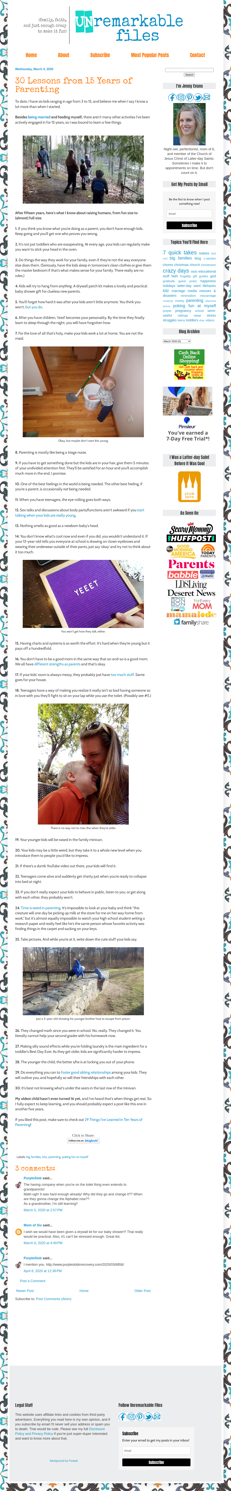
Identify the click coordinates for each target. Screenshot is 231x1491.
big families (33, 1157)
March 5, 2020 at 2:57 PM (43, 1210)
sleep (197, 315)
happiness (208, 281)
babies (204, 253)
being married (39, 117)
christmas (181, 265)
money (179, 300)
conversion (208, 265)
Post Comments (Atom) (53, 1299)
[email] (189, 214)
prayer (167, 310)
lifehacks (209, 286)
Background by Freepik (64, 1460)
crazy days (176, 271)
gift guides (200, 276)
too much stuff (122, 674)
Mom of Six (33, 1225)
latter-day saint (189, 286)
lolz (44, 1157)
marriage (178, 291)
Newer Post (25, 1291)
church (195, 265)
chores (168, 265)
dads (194, 271)
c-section (210, 258)
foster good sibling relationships (86, 1072)
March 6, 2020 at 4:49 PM (43, 1243)
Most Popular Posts (150, 55)
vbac (202, 320)
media (192, 291)
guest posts (187, 281)
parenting (54, 1157)
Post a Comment (32, 1281)
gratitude (169, 281)
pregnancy (183, 311)
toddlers (192, 320)
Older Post (142, 1291)
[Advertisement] (83, 1333)
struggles (170, 320)
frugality (185, 276)
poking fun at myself (75, 1157)
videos (210, 320)
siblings (183, 315)
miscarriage (208, 295)
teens (181, 320)
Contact (197, 55)
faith (174, 276)
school (199, 310)
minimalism (188, 295)
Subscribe (100, 55)
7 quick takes (180, 253)
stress (211, 315)
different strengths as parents (57, 664)
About (63, 55)
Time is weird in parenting (41, 908)
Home (31, 55)
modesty (168, 300)
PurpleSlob (33, 1178)
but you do (33, 307)
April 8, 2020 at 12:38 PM (43, 1271)
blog (198, 258)
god (213, 276)
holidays (169, 286)
